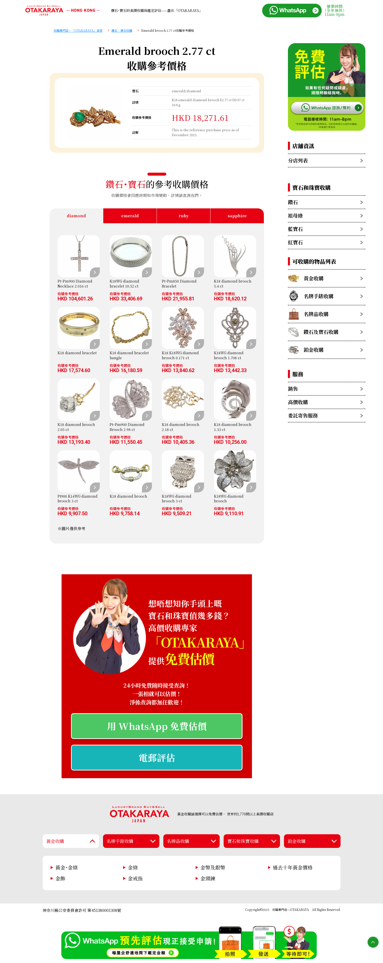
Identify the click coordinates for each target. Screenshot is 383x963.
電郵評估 (157, 757)
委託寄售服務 (303, 415)
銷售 (293, 388)
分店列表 (298, 160)
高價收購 (298, 402)
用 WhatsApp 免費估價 (157, 726)
